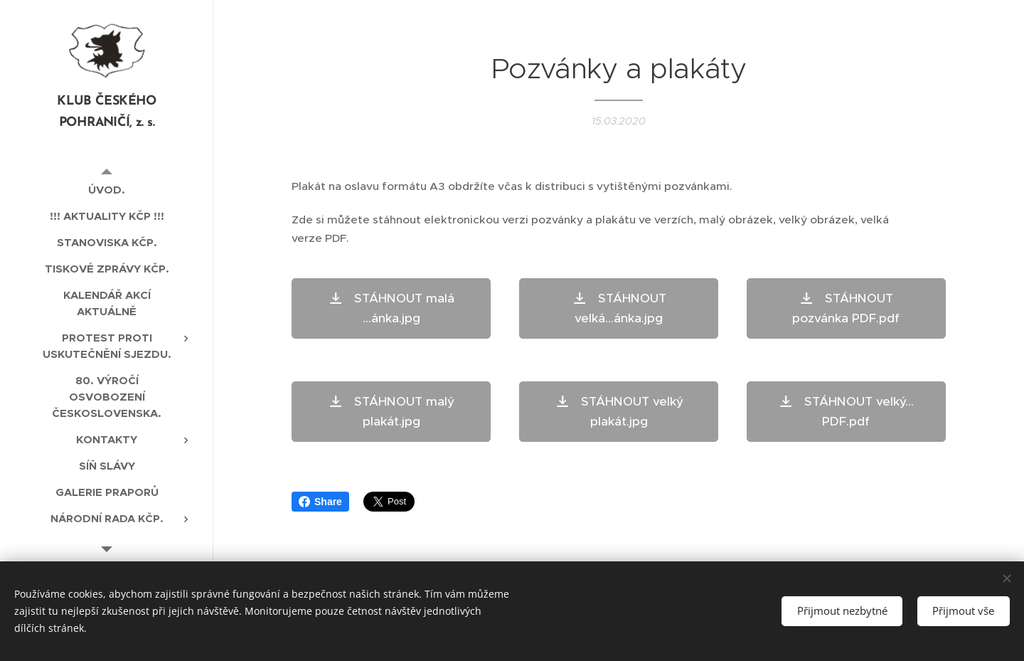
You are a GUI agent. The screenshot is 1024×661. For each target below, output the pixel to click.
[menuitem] (106, 189)
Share (320, 501)
